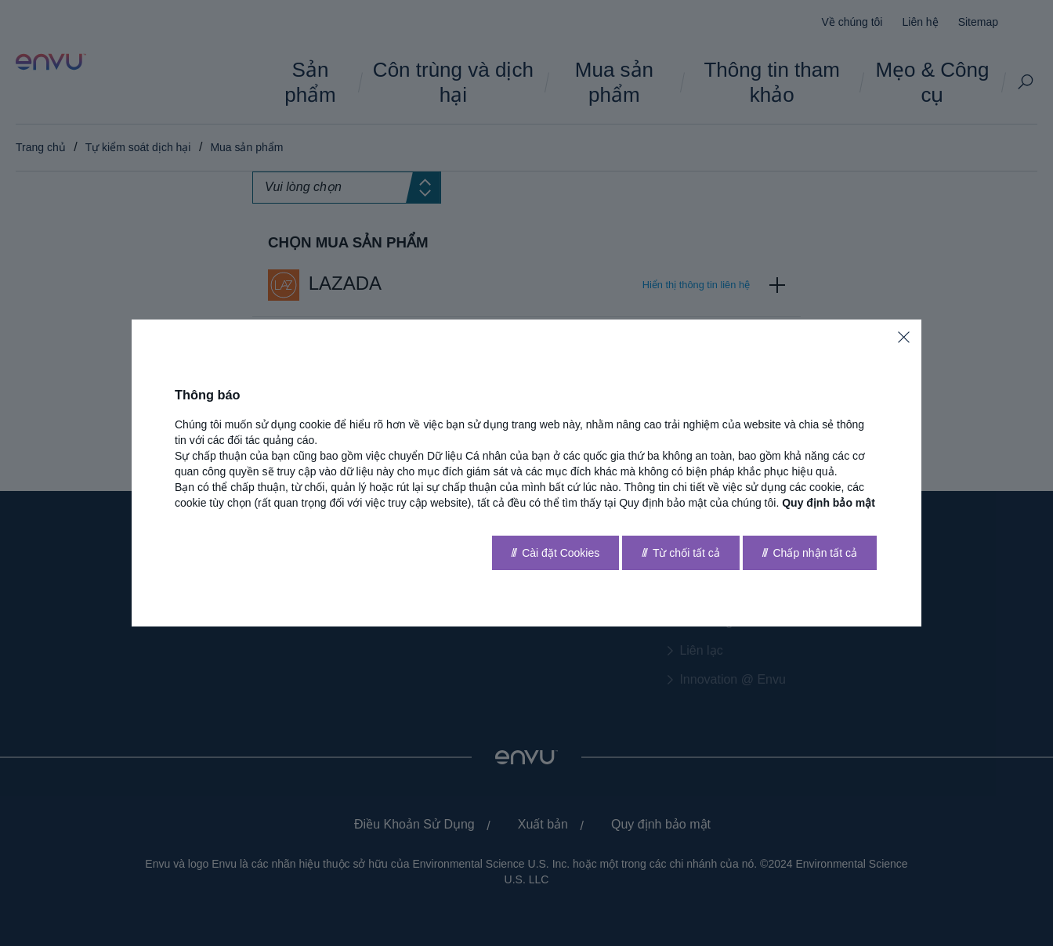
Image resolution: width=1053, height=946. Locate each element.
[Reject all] (681, 553)
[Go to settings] (556, 553)
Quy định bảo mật (828, 502)
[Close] (904, 337)
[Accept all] (810, 553)
